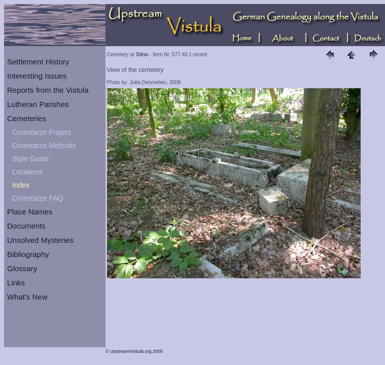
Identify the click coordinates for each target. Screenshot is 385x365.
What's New (27, 297)
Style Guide (30, 159)
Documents (26, 226)
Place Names (29, 211)
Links (16, 282)
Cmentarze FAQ (37, 198)
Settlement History (38, 61)
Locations (27, 172)
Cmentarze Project (41, 132)
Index (20, 185)
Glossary (22, 268)
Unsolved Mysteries (40, 240)
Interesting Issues (37, 75)
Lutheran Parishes (38, 104)
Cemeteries (26, 118)
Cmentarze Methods (44, 145)
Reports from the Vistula (48, 90)
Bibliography (28, 254)
